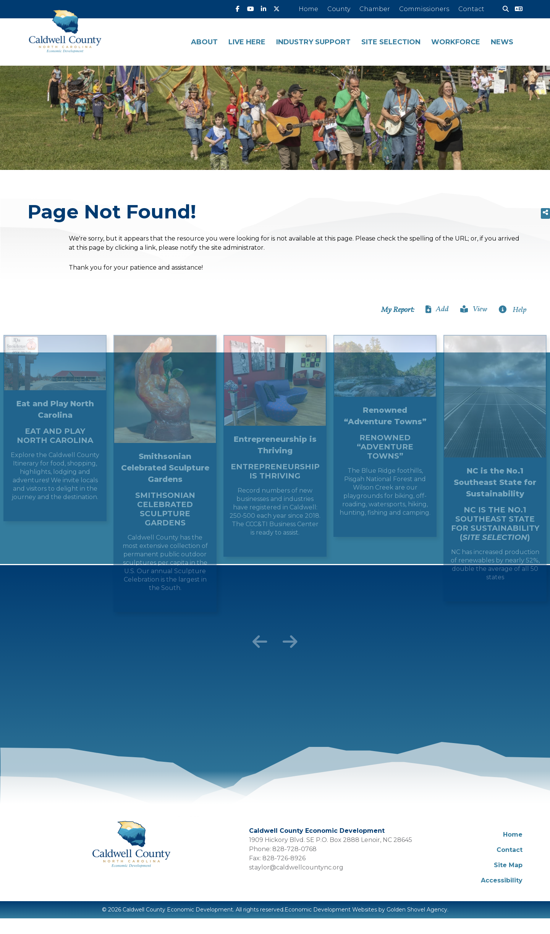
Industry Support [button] (313, 42)
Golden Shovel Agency (417, 909)
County (338, 9)
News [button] (502, 42)
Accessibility (501, 880)
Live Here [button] (246, 42)
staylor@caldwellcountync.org (296, 867)
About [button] (204, 42)
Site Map (508, 865)
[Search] (503, 9)
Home (308, 9)
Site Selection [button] (391, 42)
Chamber (374, 9)
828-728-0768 (294, 849)
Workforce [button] (455, 42)
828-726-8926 (284, 858)
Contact (471, 9)
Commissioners (424, 9)
